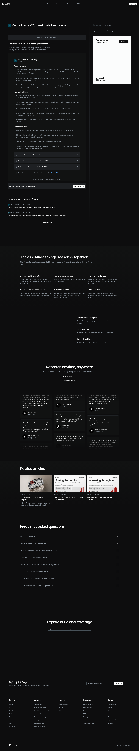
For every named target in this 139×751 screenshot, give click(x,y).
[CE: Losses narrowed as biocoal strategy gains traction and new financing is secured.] (47, 206)
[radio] (63, 377)
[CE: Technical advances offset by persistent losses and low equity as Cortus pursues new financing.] (47, 214)
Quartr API (54, 173)
